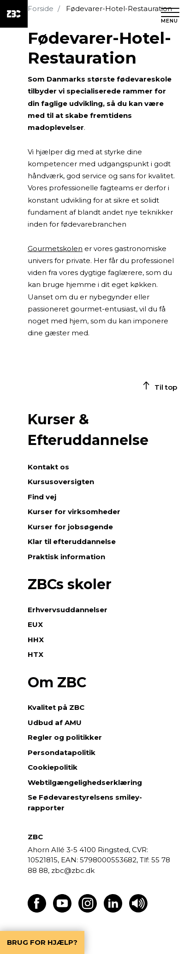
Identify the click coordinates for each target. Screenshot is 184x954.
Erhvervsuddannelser (67, 609)
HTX (35, 654)
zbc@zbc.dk (73, 870)
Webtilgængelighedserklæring (85, 782)
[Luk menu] (170, 14)
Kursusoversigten (61, 481)
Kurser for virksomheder (74, 511)
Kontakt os (48, 466)
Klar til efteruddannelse (72, 541)
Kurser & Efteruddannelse (88, 430)
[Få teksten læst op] (138, 910)
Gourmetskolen (55, 248)
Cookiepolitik (52, 767)
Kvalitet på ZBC (56, 707)
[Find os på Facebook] (37, 910)
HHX (36, 639)
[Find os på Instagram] (87, 910)
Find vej (42, 496)
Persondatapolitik (61, 752)
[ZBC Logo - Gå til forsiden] (14, 14)
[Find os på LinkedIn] (113, 910)
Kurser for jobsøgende (70, 526)
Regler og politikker (65, 737)
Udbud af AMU (55, 722)
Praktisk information (66, 556)
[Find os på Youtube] (62, 910)
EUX (35, 624)
